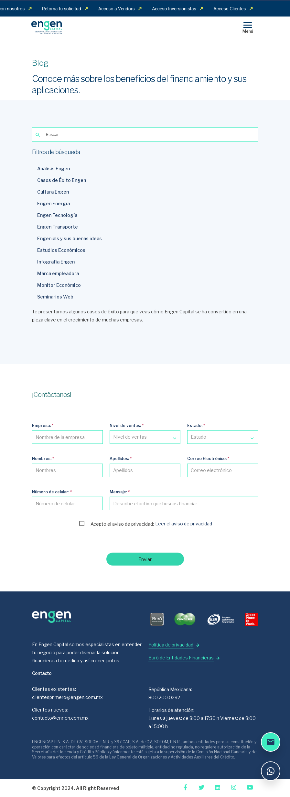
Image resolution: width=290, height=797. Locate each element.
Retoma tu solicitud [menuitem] (65, 9)
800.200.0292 (164, 697)
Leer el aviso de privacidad (183, 523)
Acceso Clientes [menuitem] (233, 9)
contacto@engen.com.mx (60, 718)
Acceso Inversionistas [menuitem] (177, 9)
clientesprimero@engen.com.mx (67, 697)
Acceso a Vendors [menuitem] (120, 9)
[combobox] (145, 437)
